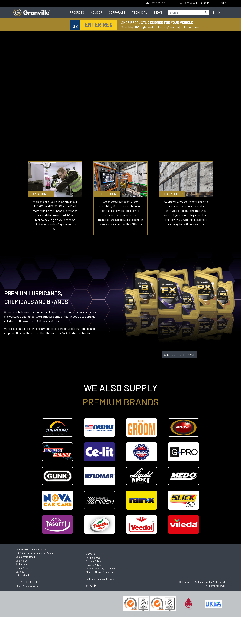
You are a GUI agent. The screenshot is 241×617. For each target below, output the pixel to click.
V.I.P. (223, 3)
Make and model (191, 27)
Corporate (117, 12)
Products (77, 12)
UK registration (145, 27)
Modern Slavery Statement (100, 572)
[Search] (184, 12)
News (158, 12)
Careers (90, 553)
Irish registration (168, 27)
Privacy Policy (93, 564)
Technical (139, 12)
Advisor (96, 12)
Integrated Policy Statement (101, 568)
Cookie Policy (93, 561)
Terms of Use (93, 557)
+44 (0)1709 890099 (30, 581)
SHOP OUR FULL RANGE (179, 354)
